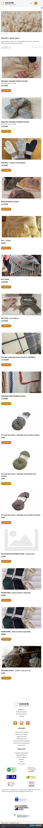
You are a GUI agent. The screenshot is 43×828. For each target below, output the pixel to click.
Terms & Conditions (21, 757)
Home (2, 33)
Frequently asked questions (21, 753)
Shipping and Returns (21, 755)
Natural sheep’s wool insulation (22, 743)
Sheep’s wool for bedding (21, 732)
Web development (5, 825)
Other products (21, 745)
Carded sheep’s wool (21, 738)
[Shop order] (6, 47)
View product (6, 90)
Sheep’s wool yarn (21, 736)
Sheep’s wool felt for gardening (21, 741)
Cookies (21, 761)
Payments (21, 759)
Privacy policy (21, 764)
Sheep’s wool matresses (21, 734)
